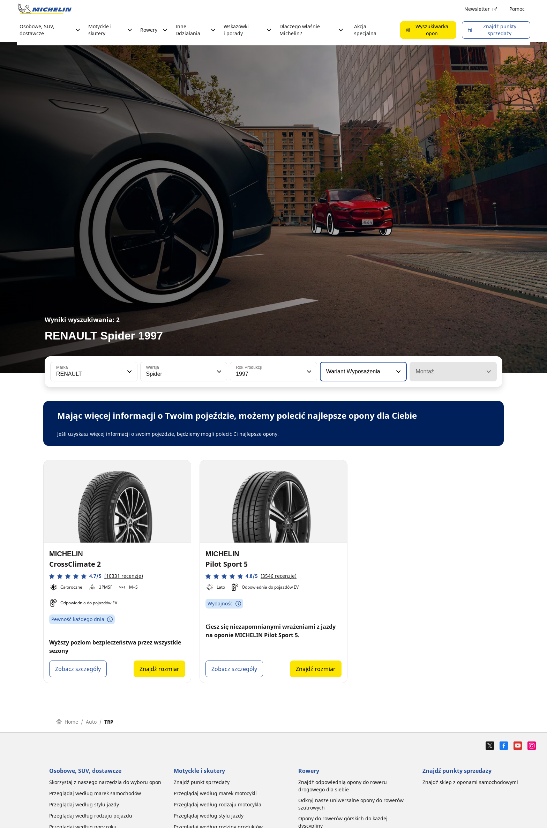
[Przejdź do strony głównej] (45, 9)
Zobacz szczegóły (78, 669)
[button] (129, 372)
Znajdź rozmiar (159, 669)
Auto (91, 721)
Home (67, 721)
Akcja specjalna (365, 30)
